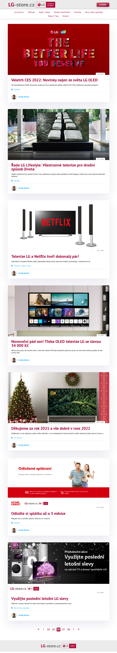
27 (63, 630)
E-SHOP (103, 4)
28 (68, 630)
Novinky (77, 12)
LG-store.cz (19, 12)
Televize (31, 12)
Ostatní (66, 16)
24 (48, 630)
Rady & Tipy (53, 16)
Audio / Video (44, 12)
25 (53, 630)
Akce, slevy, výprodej (94, 12)
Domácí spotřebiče (62, 12)
